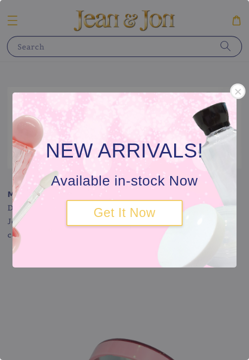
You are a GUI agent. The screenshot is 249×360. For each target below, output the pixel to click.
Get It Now (124, 213)
